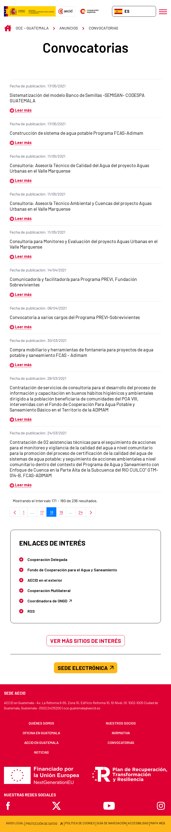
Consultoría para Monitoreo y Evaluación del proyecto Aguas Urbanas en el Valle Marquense (84, 243)
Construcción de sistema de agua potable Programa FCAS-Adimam (76, 133)
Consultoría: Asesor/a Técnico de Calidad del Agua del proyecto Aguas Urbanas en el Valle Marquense (79, 167)
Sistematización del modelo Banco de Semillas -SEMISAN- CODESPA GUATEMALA (77, 97)
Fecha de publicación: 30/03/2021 (38, 340)
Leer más (21, 110)
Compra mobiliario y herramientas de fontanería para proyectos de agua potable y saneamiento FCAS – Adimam (81, 352)
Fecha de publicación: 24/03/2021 (38, 432)
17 (43, 513)
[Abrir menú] (163, 11)
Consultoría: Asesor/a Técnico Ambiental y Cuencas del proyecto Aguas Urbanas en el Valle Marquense (81, 205)
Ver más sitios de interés (85, 640)
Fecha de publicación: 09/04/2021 (38, 308)
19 (62, 513)
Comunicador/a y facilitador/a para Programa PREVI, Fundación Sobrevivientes (73, 281)
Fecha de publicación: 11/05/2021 (37, 156)
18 (53, 513)
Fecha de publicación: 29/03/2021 (38, 378)
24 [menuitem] (82, 513)
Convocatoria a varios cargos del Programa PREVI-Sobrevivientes (75, 317)
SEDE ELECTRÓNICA (86, 667)
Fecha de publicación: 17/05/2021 (38, 85)
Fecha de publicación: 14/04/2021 (38, 269)
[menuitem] (41, 723)
